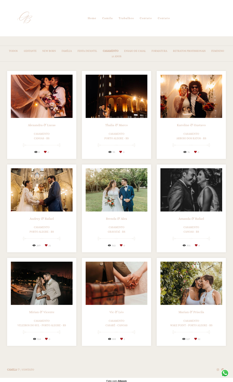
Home (92, 18)
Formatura (159, 51)
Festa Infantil (87, 51)
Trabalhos (126, 18)
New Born (49, 51)
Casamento (110, 51)
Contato (146, 18)
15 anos (117, 56)
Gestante (30, 51)
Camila (107, 18)
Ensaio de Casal (135, 51)
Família (67, 51)
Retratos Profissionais (189, 51)
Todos (13, 51)
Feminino (217, 51)
